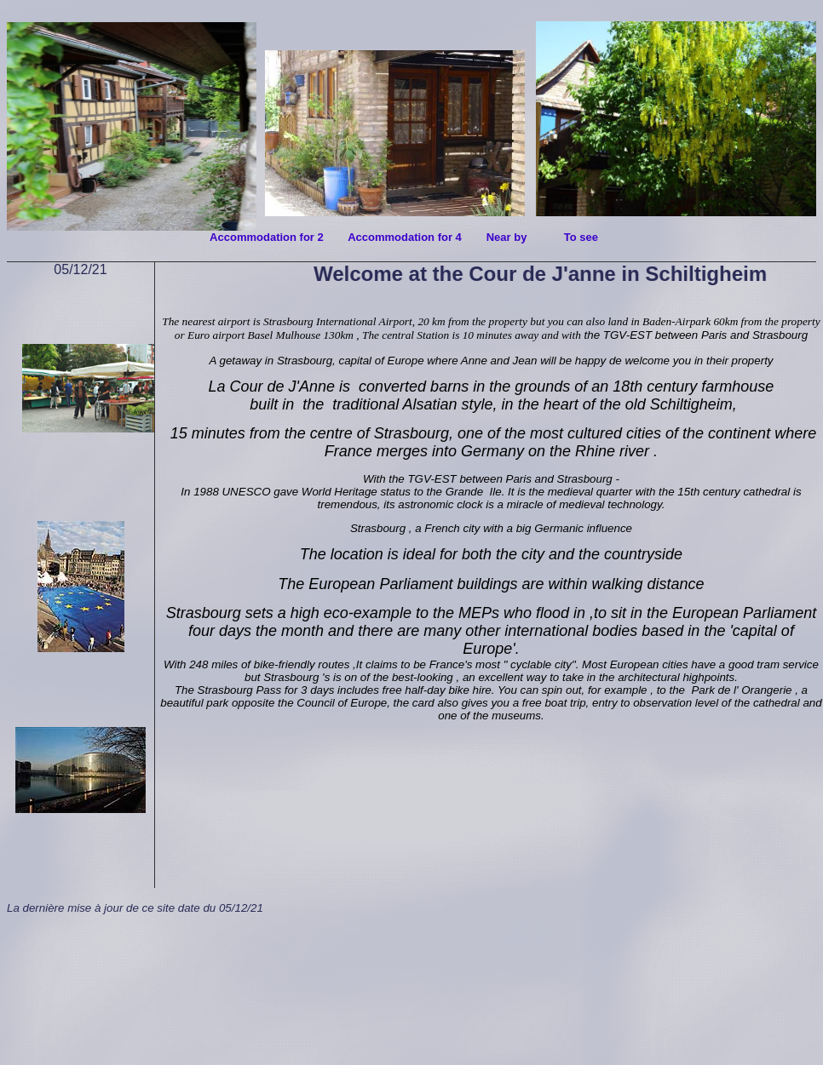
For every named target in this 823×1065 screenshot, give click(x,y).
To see (581, 237)
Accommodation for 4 (408, 237)
